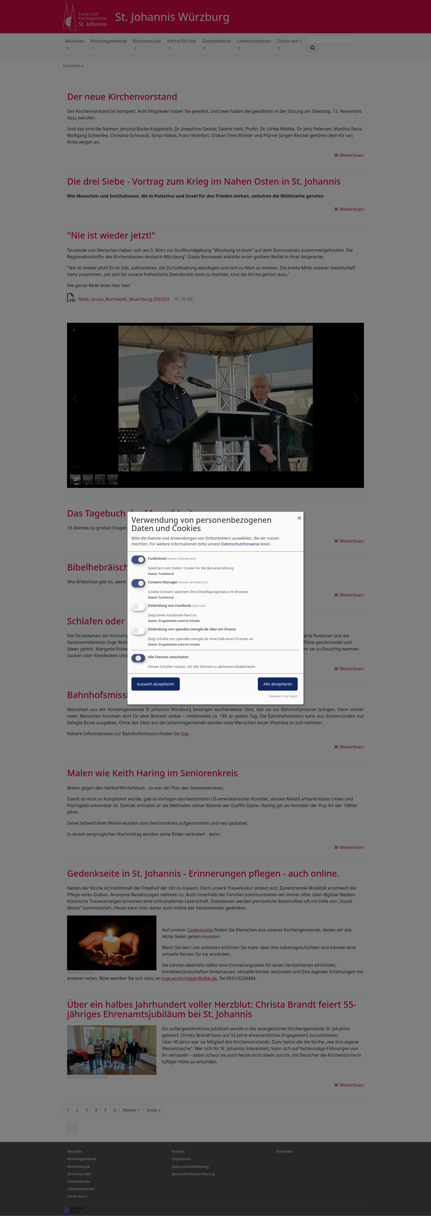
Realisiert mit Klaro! (283, 696)
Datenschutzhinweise (240, 543)
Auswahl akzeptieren (155, 684)
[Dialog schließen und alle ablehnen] (299, 515)
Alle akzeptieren (277, 684)
